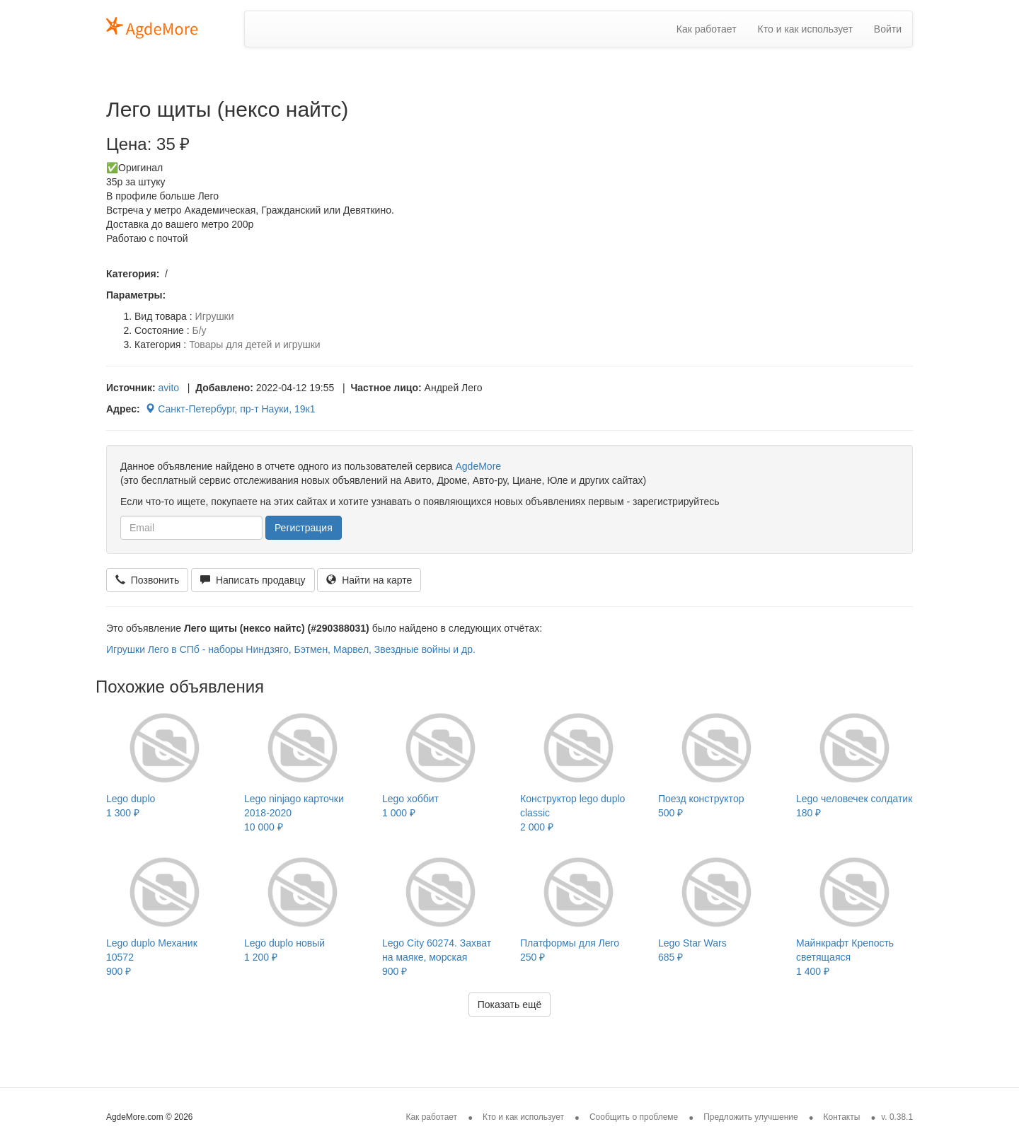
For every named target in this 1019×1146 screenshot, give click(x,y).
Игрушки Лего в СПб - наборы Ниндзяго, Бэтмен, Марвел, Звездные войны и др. (291, 649)
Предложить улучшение (750, 1117)
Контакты (842, 1117)
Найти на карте (369, 580)
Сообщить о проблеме (633, 1117)
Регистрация (304, 527)
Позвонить (147, 580)
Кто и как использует (805, 29)
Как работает (707, 29)
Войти (888, 29)
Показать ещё (510, 1004)
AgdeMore (478, 466)
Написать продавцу (252, 580)
